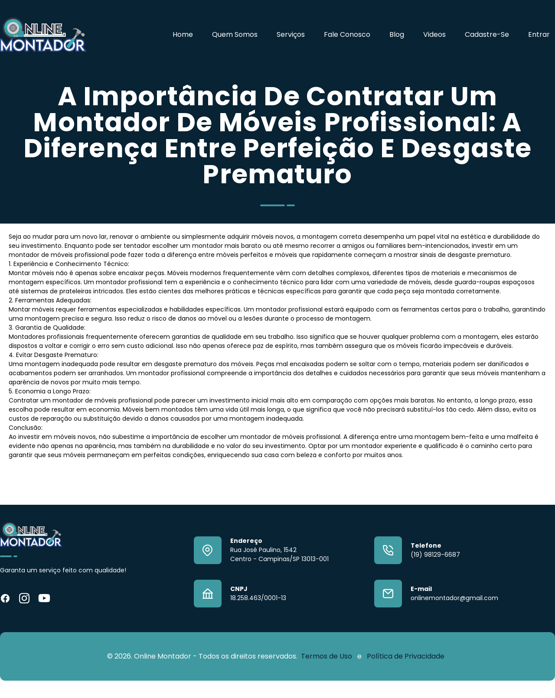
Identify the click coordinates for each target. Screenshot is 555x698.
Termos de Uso (327, 656)
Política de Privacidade (405, 656)
